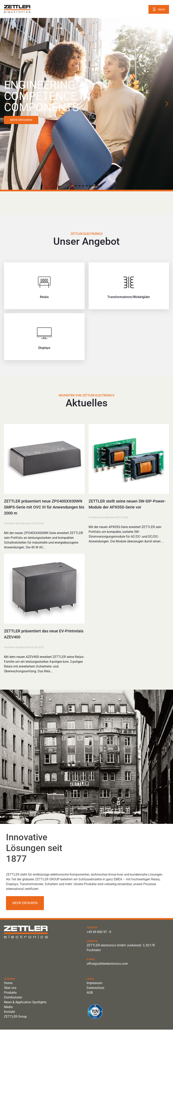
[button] (6, 104)
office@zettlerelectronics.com (107, 964)
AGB (90, 992)
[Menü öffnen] (158, 9)
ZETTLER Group (15, 1016)
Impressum (94, 983)
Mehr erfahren (25, 903)
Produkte (10, 992)
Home (8, 983)
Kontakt (9, 1012)
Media (8, 1007)
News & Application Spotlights (25, 1002)
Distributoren (13, 997)
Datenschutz (95, 988)
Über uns (10, 988)
